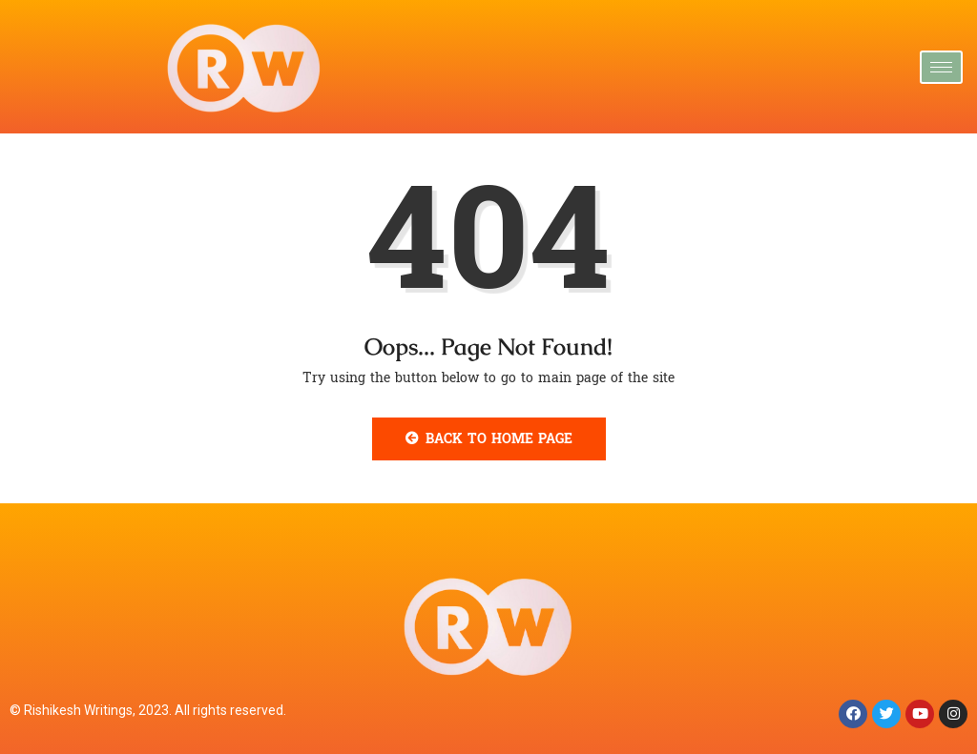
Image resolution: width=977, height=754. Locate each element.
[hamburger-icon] (941, 67)
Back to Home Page (488, 439)
